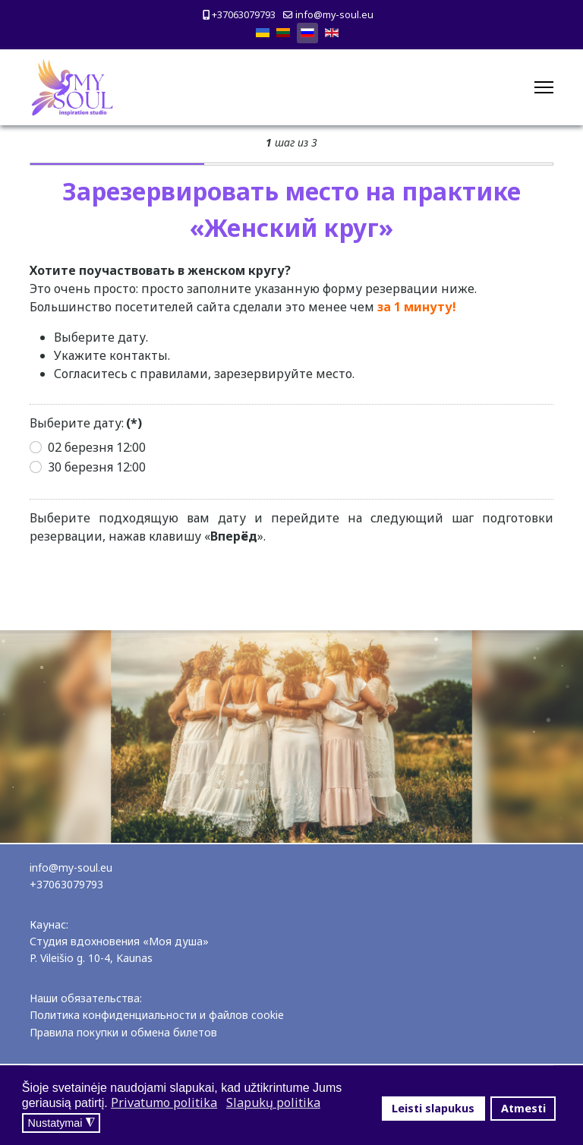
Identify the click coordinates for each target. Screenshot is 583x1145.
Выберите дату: (86, 423)
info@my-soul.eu (334, 14)
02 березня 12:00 (97, 447)
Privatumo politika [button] (164, 1102)
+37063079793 (244, 14)
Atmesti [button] (523, 1108)
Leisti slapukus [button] (433, 1108)
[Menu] (543, 87)
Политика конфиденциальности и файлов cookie (157, 1015)
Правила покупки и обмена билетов (123, 1032)
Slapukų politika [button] (273, 1102)
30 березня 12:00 (97, 467)
